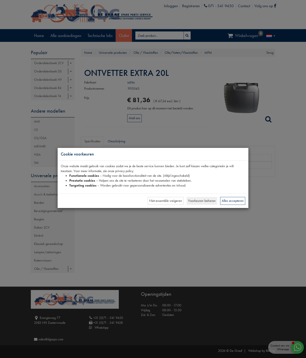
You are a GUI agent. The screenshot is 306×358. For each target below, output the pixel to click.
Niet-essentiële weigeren (165, 200)
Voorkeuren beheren (202, 200)
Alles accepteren (233, 200)
